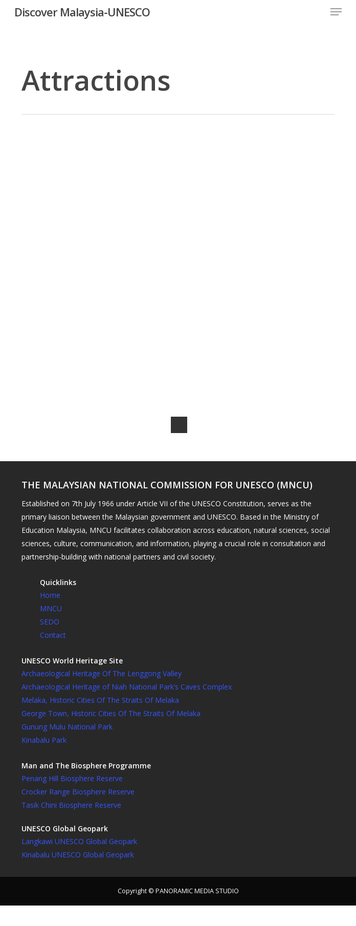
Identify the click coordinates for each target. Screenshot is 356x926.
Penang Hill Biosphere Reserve (72, 778)
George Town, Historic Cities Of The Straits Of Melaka (111, 713)
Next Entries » (179, 425)
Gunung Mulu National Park (67, 726)
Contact (53, 635)
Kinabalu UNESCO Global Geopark (77, 854)
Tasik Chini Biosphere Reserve (71, 805)
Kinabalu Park (43, 740)
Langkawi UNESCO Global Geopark (79, 841)
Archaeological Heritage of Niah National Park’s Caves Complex (126, 687)
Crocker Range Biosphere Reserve (78, 791)
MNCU (51, 608)
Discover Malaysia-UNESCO (82, 11)
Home (50, 595)
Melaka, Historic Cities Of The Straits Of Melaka (100, 700)
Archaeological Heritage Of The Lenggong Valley (101, 673)
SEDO (49, 622)
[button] (336, 12)
